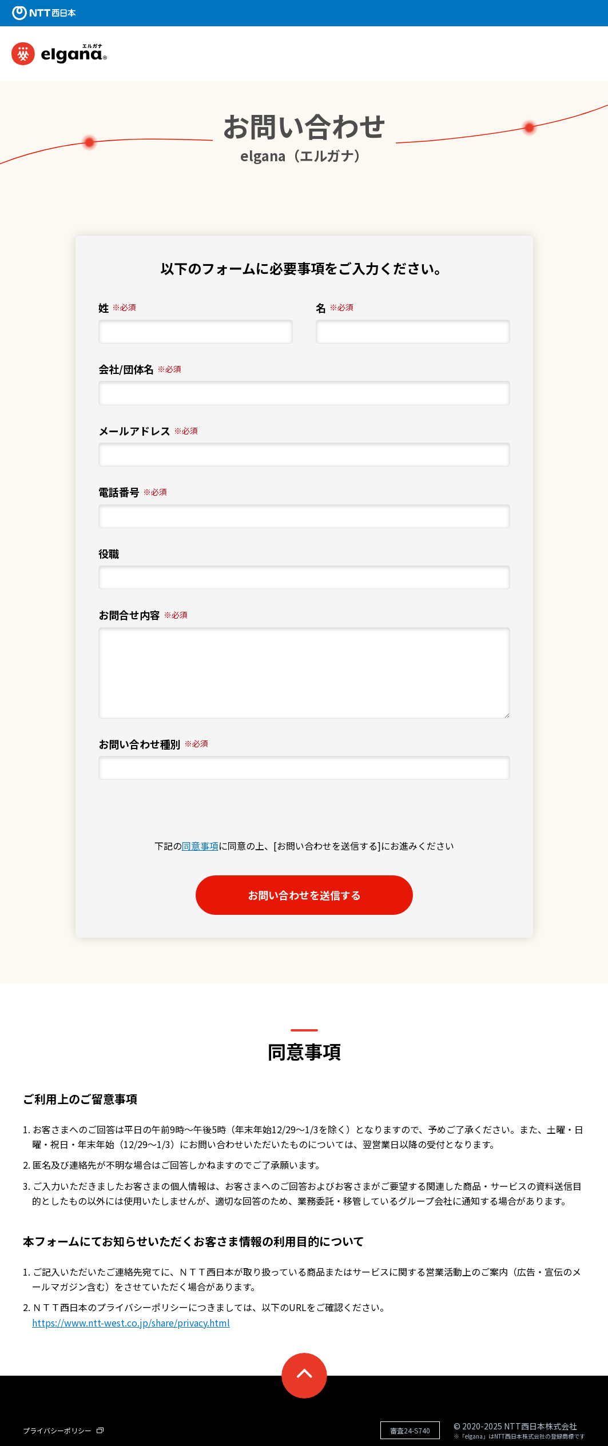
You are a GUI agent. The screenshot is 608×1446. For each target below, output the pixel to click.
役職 (108, 554)
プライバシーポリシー (63, 1430)
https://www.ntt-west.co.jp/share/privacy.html (131, 1322)
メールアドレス (148, 431)
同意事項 (200, 845)
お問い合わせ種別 (153, 744)
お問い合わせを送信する (322, 895)
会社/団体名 (139, 369)
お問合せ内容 (143, 615)
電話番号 (132, 492)
